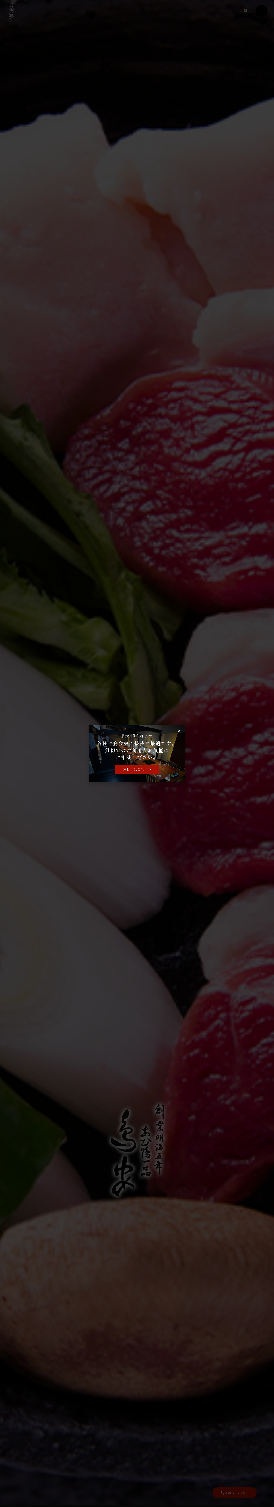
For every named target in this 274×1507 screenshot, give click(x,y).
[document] (137, 753)
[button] (179, 730)
